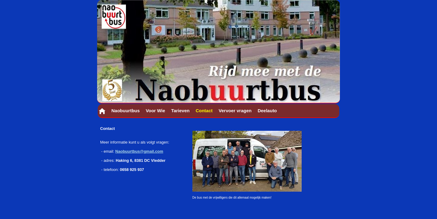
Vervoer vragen (235, 110)
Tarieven (180, 110)
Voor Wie (155, 110)
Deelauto (267, 110)
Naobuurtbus (125, 110)
